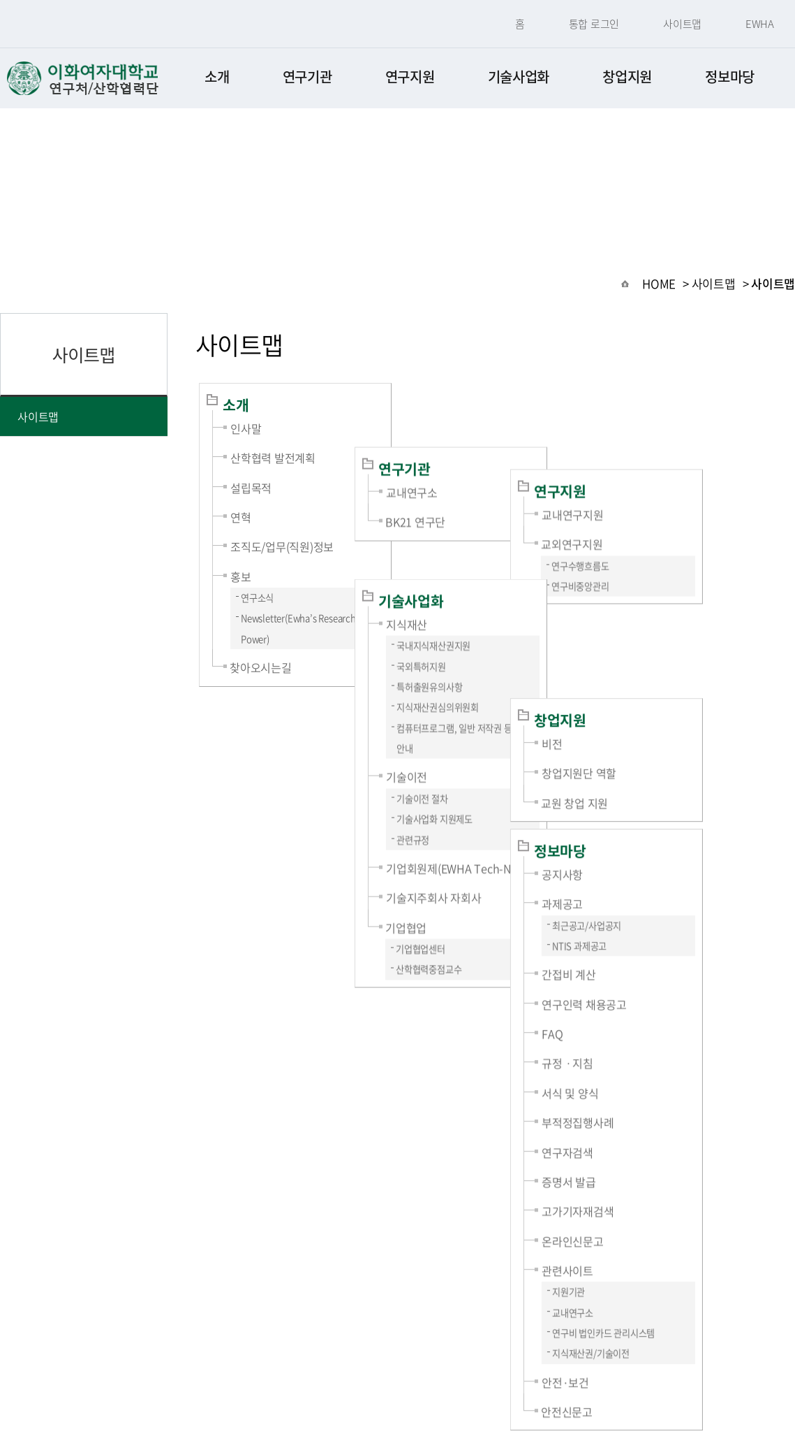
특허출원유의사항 (473, 591)
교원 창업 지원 (662, 629)
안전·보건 (653, 1208)
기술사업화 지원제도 (478, 723)
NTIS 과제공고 (667, 772)
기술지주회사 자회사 (478, 802)
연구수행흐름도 (668, 479)
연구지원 (410, 76)
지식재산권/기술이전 (679, 1179)
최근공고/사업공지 (674, 752)
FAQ (640, 860)
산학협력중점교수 (472, 873)
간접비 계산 (657, 800)
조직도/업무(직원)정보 (282, 546)
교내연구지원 (661, 428)
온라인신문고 (661, 1067)
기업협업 (449, 832)
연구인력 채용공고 (672, 830)
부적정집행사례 (665, 949)
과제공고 (650, 730)
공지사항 (650, 700)
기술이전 (450, 681)
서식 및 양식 (658, 919)
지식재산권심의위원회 (481, 611)
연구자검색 (655, 979)
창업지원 (627, 76)
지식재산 (450, 529)
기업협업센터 (464, 853)
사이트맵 (682, 23)
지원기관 (656, 1118)
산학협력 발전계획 (272, 457)
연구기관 (307, 76)
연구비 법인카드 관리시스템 (691, 1159)
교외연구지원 (660, 457)
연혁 (240, 517)
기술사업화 (519, 76)
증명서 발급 (657, 1008)
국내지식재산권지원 (477, 550)
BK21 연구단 (459, 457)
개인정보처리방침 (329, 1365)
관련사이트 (655, 1097)
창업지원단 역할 (667, 599)
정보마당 (730, 76)
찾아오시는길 (261, 667)
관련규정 (456, 744)
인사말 (245, 428)
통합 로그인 (594, 23)
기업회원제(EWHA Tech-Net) (499, 772)
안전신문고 (655, 1238)
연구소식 (257, 597)
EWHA (759, 23)
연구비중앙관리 (668, 500)
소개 (217, 76)
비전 (640, 570)
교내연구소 (456, 428)
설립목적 (251, 487)
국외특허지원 (465, 571)
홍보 (240, 576)
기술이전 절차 (466, 703)
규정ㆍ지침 (655, 889)
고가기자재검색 (665, 1037)
